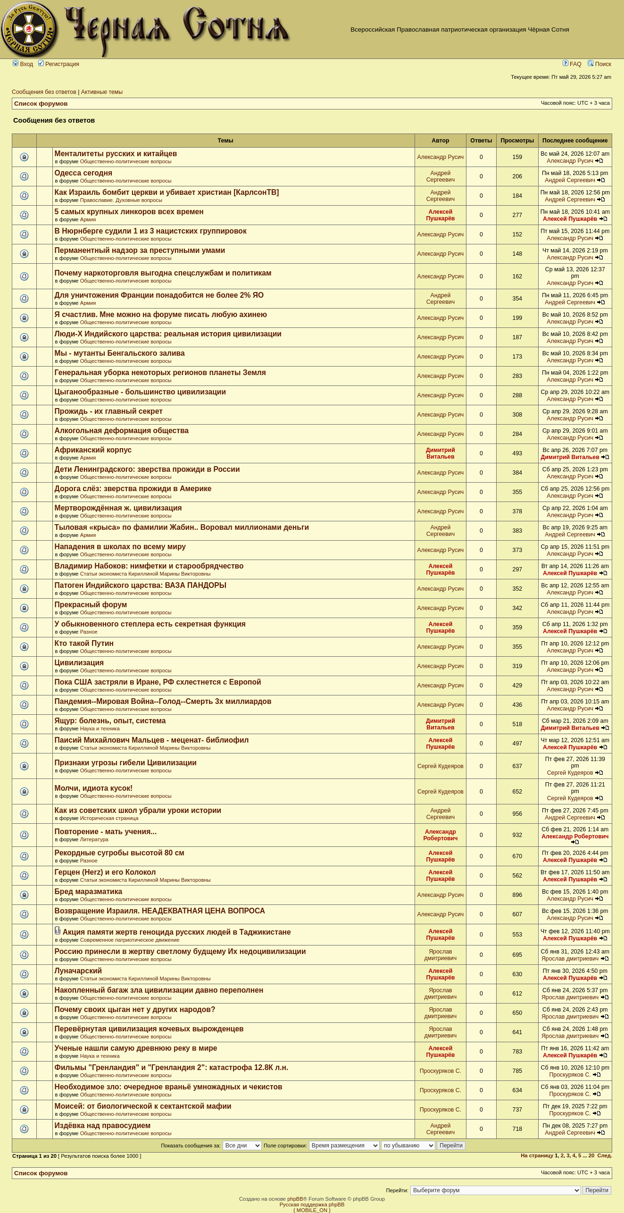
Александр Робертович (440, 835)
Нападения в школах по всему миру (120, 547)
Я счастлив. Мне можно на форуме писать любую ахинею (161, 314)
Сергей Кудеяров (440, 766)
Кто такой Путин (84, 643)
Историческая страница (109, 818)
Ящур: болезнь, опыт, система (110, 721)
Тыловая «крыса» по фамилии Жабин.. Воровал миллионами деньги (182, 527)
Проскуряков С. (440, 1071)
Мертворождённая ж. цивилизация (118, 508)
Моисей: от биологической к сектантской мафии (143, 1106)
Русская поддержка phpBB (312, 1204)
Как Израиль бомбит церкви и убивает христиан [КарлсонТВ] (167, 192)
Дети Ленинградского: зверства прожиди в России (147, 469)
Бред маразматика (89, 891)
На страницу (537, 1155)
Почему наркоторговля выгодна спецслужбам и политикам (163, 273)
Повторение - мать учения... (106, 832)
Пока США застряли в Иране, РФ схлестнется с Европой (158, 682)
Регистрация (58, 64)
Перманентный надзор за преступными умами (140, 250)
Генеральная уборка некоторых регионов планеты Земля (160, 372)
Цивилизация (79, 663)
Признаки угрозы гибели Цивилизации (126, 763)
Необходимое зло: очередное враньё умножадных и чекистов (169, 1087)
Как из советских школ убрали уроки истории (138, 810)
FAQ (572, 64)
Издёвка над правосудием (103, 1125)
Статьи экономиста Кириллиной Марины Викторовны (145, 574)
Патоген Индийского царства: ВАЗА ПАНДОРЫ (140, 585)
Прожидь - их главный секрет (109, 411)
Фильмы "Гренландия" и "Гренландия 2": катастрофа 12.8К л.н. (172, 1067)
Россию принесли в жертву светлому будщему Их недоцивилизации (180, 951)
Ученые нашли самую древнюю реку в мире (136, 1048)
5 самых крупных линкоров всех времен (129, 212)
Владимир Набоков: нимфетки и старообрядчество (149, 566)
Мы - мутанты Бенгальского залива (120, 353)
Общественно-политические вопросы (126, 161)
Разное (89, 632)
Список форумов (41, 103)
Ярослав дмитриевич (440, 955)
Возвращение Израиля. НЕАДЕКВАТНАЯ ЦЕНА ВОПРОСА (160, 911)
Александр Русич (440, 157)
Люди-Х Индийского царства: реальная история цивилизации (168, 334)
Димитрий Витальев (440, 453)
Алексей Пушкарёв (440, 215)
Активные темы (102, 92)
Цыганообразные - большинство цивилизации (140, 392)
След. (605, 1155)
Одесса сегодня (84, 173)
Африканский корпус (93, 450)
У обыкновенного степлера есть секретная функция (150, 624)
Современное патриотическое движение (130, 940)
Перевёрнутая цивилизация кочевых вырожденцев (149, 1029)
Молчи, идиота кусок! (94, 788)
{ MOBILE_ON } (312, 1210)
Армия (88, 219)
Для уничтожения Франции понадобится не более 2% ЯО (159, 295)
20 (591, 1155)
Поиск (599, 64)
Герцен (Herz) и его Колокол (105, 872)
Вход (23, 64)
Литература (94, 839)
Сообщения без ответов (44, 92)
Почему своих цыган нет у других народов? (135, 1009)
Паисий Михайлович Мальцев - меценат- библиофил (152, 740)
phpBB (295, 1199)
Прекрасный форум (91, 605)
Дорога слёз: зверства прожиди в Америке (133, 489)
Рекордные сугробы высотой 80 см (119, 853)
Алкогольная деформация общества (122, 431)
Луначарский (78, 971)
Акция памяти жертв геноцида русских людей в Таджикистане (177, 932)
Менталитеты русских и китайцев (116, 154)
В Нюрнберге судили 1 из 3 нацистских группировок (151, 231)
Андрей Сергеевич (440, 176)
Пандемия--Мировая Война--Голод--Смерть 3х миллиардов (163, 701)
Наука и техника (100, 728)
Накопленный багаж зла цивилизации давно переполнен (159, 990)
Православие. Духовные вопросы (121, 200)
